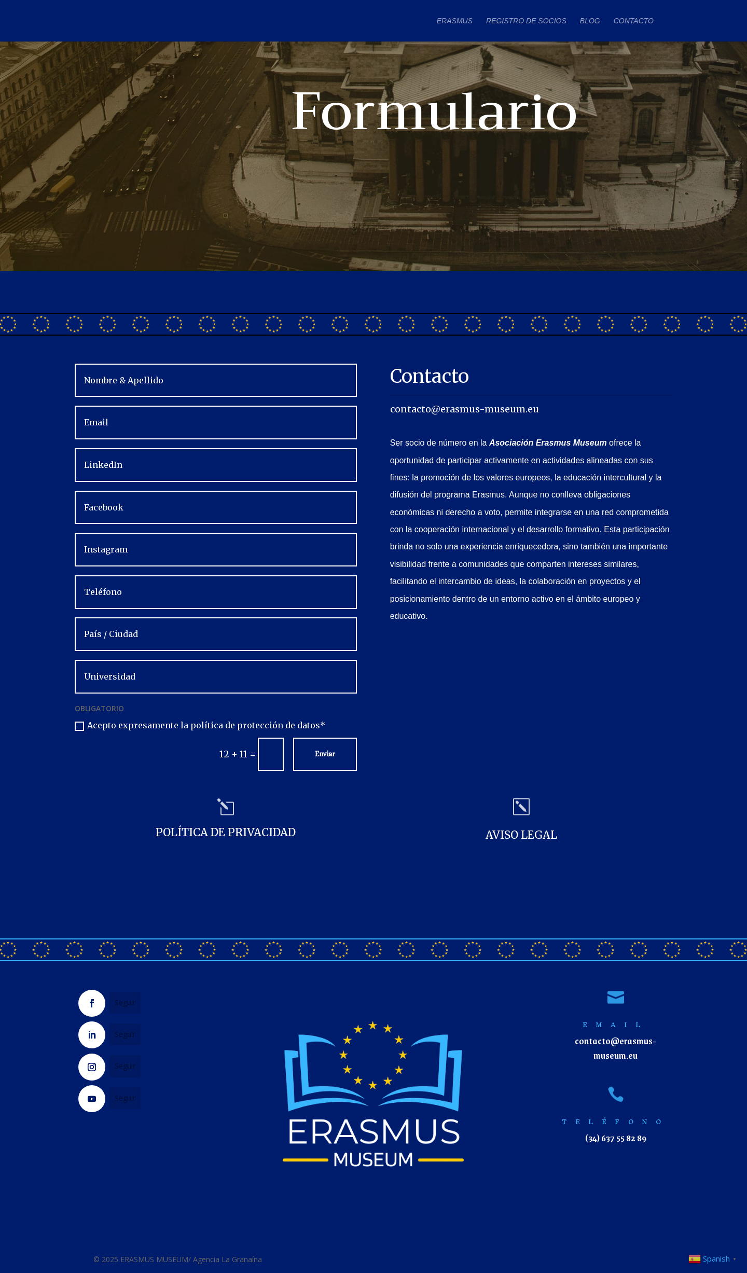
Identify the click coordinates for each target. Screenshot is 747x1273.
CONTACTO (634, 21)
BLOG (590, 21)
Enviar (325, 754)
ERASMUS (455, 21)
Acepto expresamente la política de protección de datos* (200, 725)
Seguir (125, 1002)
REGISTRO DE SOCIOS (526, 21)
